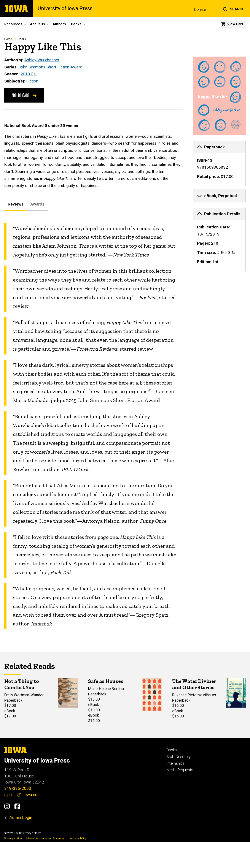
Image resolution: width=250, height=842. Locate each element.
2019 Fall (29, 73)
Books (22, 39)
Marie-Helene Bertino (106, 689)
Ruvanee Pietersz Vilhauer (194, 695)
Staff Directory (178, 757)
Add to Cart (24, 95)
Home (8, 39)
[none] (219, 163)
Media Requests (179, 770)
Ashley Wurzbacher (41, 59)
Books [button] (76, 24)
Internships (175, 763)
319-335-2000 (17, 788)
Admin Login (20, 817)
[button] (233, 8)
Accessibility (78, 838)
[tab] (219, 147)
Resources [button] (13, 24)
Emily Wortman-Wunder (24, 695)
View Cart (235, 24)
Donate (200, 9)
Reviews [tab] (16, 204)
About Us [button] (37, 24)
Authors (59, 24)
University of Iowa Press (65, 8)
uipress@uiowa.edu (22, 794)
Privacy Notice (13, 838)
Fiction (32, 81)
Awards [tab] (37, 204)
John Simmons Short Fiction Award (50, 66)
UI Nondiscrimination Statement (45, 838)
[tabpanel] (93, 426)
